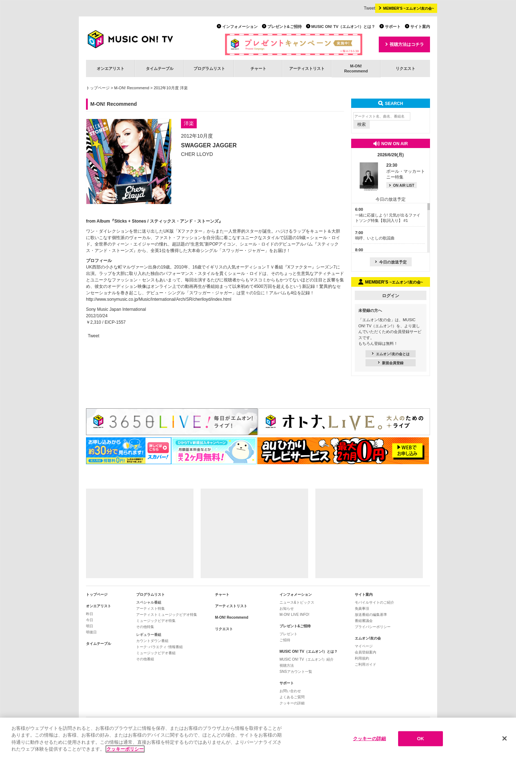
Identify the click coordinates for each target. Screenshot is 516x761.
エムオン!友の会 (368, 638)
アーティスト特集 (150, 608)
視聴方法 (287, 665)
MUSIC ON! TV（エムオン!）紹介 (307, 659)
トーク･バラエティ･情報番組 (159, 647)
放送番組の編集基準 (371, 615)
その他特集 (145, 627)
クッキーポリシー (125, 749)
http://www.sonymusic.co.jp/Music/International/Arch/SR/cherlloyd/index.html (158, 299)
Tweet (369, 8)
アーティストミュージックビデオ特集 (166, 615)
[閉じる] (504, 738)
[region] (258, 739)
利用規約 (362, 658)
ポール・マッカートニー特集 (405, 171)
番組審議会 (364, 621)
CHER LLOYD (197, 154)
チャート (258, 68)
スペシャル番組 (148, 602)
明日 (89, 626)
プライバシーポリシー (373, 627)
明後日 (91, 632)
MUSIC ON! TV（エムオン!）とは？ (343, 26)
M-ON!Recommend (356, 68)
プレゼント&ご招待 (284, 26)
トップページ (98, 88)
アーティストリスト (307, 68)
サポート (393, 26)
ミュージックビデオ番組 (156, 653)
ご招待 (285, 640)
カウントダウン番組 (152, 641)
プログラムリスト (209, 68)
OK (420, 738)
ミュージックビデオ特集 (156, 621)
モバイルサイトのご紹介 (374, 602)
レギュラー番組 (148, 635)
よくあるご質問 (292, 697)
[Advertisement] (140, 533)
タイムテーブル (159, 68)
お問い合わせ (290, 691)
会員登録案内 (365, 652)
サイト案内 (420, 26)
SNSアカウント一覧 (296, 672)
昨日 (89, 614)
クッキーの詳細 (292, 703)
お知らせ (287, 608)
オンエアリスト (110, 68)
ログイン (390, 295)
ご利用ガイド (365, 664)
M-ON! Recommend (131, 88)
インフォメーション (240, 26)
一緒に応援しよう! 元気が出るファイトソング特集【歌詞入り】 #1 (387, 215)
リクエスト (405, 68)
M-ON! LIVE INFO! (294, 615)
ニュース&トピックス (297, 602)
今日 (89, 620)
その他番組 (145, 659)
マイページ (364, 646)
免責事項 (362, 608)
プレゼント (288, 634)
